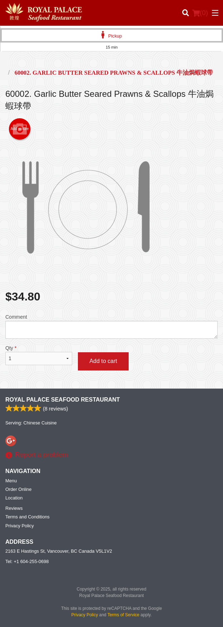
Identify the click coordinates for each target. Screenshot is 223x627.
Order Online (18, 489)
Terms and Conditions (27, 516)
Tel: (27, 561)
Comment (111, 326)
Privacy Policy (19, 525)
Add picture (20, 129)
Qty (38, 355)
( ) (200, 13)
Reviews (14, 508)
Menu (11, 480)
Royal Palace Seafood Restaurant (62, 400)
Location (14, 498)
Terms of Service (123, 614)
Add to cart (103, 361)
